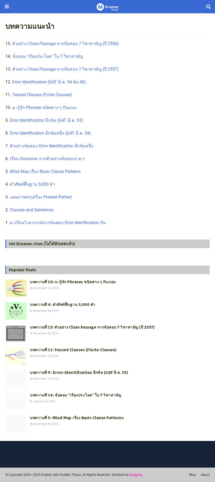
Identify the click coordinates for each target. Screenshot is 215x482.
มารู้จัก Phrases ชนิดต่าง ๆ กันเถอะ (44, 107)
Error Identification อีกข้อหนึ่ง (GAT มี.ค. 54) (50, 133)
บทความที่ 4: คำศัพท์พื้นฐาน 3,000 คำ (62, 305)
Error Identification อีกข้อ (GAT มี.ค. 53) (46, 120)
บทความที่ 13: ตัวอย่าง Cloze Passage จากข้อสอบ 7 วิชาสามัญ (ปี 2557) (92, 327)
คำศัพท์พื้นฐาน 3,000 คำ (32, 184)
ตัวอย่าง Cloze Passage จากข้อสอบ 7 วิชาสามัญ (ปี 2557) (65, 69)
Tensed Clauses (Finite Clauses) (42, 94)
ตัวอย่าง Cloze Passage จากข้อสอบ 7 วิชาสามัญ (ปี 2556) (65, 43)
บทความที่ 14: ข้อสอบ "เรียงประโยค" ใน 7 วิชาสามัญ (75, 395)
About (205, 475)
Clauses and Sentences (31, 209)
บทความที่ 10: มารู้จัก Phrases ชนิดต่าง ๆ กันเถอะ (73, 282)
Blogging (136, 475)
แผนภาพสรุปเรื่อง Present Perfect (41, 197)
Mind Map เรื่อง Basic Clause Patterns (45, 171)
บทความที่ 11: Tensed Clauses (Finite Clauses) (73, 350)
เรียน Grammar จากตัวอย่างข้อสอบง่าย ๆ (47, 158)
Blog (192, 475)
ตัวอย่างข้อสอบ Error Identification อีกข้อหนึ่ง (51, 145)
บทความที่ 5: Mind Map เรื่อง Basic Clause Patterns (77, 418)
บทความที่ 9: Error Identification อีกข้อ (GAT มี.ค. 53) (79, 373)
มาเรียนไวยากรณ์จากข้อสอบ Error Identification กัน (58, 222)
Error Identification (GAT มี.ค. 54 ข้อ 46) (49, 81)
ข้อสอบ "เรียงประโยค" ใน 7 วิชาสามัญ (47, 56)
